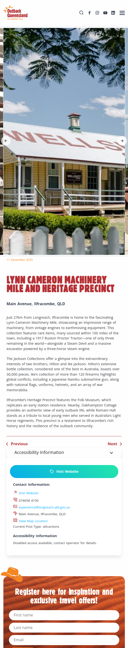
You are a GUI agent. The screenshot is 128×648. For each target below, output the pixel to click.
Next (112, 443)
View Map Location (30, 521)
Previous (19, 443)
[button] (6, 141)
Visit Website (64, 471)
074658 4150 (25, 500)
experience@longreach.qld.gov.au (41, 507)
